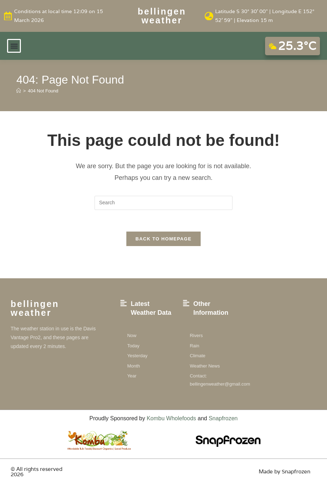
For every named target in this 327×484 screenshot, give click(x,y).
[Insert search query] (163, 203)
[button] (14, 46)
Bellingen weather (162, 15)
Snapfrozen (223, 418)
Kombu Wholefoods (171, 418)
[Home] (18, 90)
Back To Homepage (163, 238)
